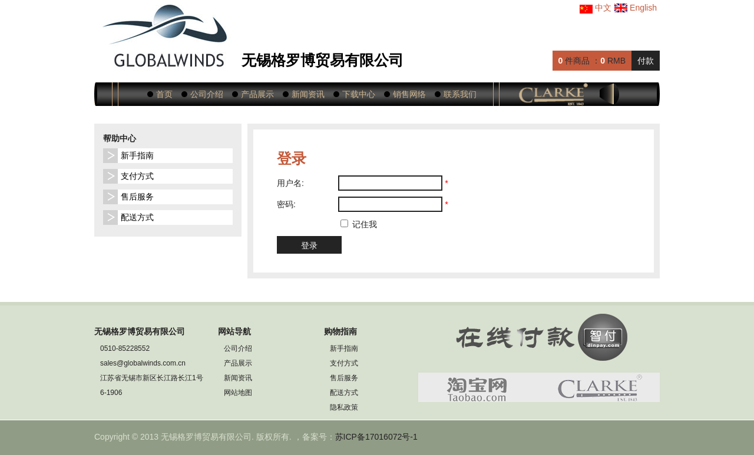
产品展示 (257, 94)
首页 (164, 94)
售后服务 (137, 196)
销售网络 (409, 94)
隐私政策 (344, 407)
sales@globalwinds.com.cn (143, 363)
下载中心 (358, 94)
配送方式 (137, 217)
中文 (595, 7)
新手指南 (137, 155)
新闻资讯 (308, 94)
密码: (286, 204)
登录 (309, 245)
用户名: (290, 183)
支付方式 (137, 176)
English (635, 7)
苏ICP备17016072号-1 (376, 436)
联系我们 (460, 94)
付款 (645, 60)
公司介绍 (206, 94)
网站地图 (238, 392)
